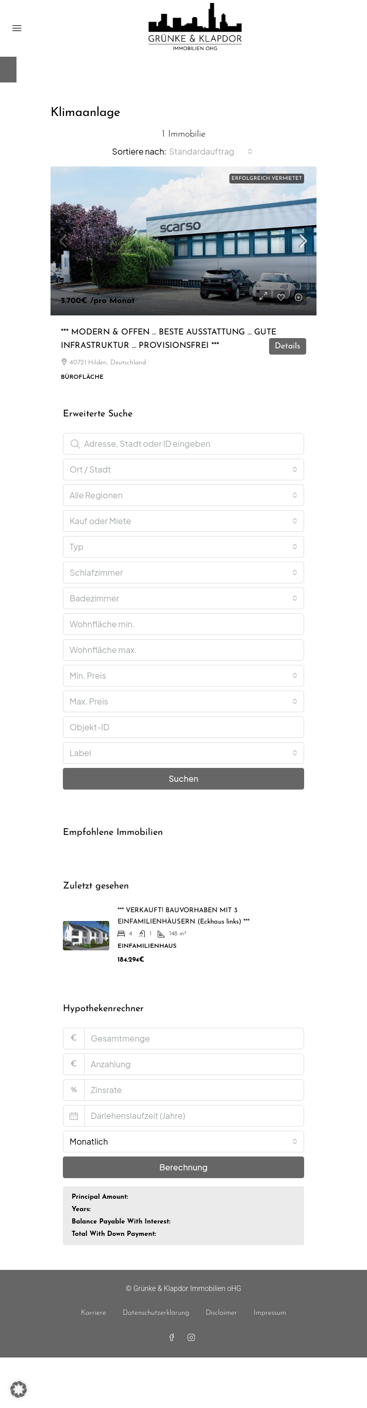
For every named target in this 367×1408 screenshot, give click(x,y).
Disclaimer (221, 1313)
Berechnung (183, 1167)
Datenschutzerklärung (156, 1313)
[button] (18, 1389)
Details (288, 346)
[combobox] (211, 151)
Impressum (270, 1313)
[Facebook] (173, 1339)
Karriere (93, 1313)
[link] (183, 241)
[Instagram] (193, 1339)
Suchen (183, 778)
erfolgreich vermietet (266, 178)
